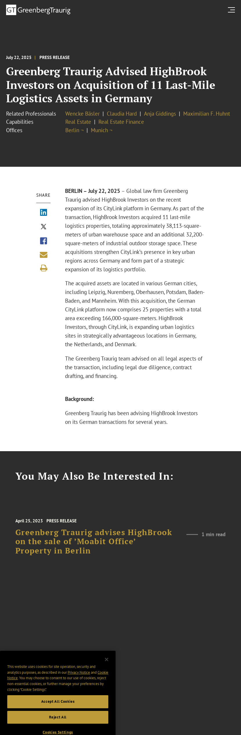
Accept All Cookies (58, 708)
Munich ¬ (101, 130)
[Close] (106, 666)
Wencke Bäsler (82, 113)
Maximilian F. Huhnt (206, 113)
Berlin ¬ (74, 130)
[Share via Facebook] (43, 241)
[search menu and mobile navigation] (232, 9)
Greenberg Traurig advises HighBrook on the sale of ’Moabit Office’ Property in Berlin (93, 546)
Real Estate (78, 121)
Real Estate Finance (121, 121)
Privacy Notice (79, 679)
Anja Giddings (160, 113)
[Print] (43, 268)
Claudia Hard (122, 113)
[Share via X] (43, 227)
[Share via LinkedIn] (43, 213)
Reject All (57, 724)
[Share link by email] (43, 255)
